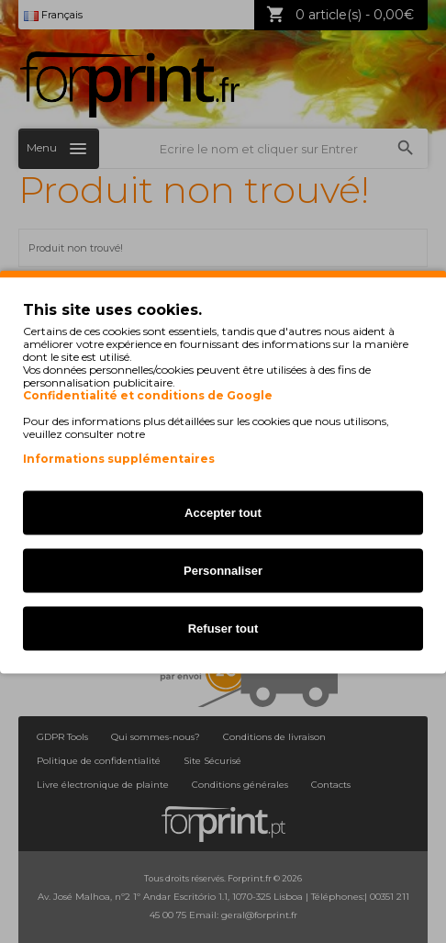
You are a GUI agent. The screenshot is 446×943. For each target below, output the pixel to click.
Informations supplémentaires (119, 458)
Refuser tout (223, 627)
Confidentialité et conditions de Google (148, 394)
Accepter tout (223, 512)
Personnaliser (223, 570)
